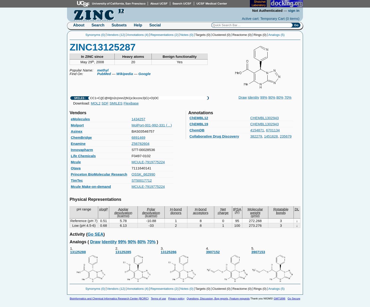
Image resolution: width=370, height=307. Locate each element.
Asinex (76, 131)
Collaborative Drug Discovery (214, 136)
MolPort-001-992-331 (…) (152, 125)
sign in (293, 10)
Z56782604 (141, 144)
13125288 (92, 267)
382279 (256, 136)
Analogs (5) (276, 35)
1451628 (271, 136)
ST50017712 (142, 180)
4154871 (257, 130)
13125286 (183, 267)
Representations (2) (164, 35)
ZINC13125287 (103, 47)
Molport (77, 125)
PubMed (104, 74)
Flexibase (131, 103)
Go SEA (95, 234)
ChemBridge (81, 137)
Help (138, 25)
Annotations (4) (138, 35)
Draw (243, 97)
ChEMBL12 (198, 118)
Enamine (78, 144)
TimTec (77, 180)
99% (263, 97)
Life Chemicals (83, 156)
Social (155, 25)
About (78, 25)
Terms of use (158, 298)
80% (279, 97)
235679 (286, 136)
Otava (76, 168)
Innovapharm (82, 150)
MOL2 (96, 103)
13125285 (137, 267)
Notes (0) (186, 35)
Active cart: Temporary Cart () (270, 19)
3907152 (228, 267)
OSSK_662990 (143, 174)
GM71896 (279, 298)
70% (287, 97)
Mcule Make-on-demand (91, 187)
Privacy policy (176, 298)
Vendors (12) (116, 35)
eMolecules (80, 119)
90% (271, 97)
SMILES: (80, 98)
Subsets (119, 25)
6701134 (273, 130)
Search (98, 25)
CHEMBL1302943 (264, 118)
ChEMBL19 (198, 124)
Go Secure (294, 298)
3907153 (273, 267)
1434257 (138, 119)
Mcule (76, 162)
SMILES (115, 103)
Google (145, 74)
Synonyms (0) (95, 35)
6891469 (138, 137)
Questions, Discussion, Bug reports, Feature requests (218, 298)
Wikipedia (124, 74)
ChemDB (196, 130)
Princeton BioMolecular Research (99, 174)
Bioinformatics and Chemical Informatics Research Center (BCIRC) (109, 298)
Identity (253, 97)
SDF (105, 103)
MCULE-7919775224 (148, 162)
